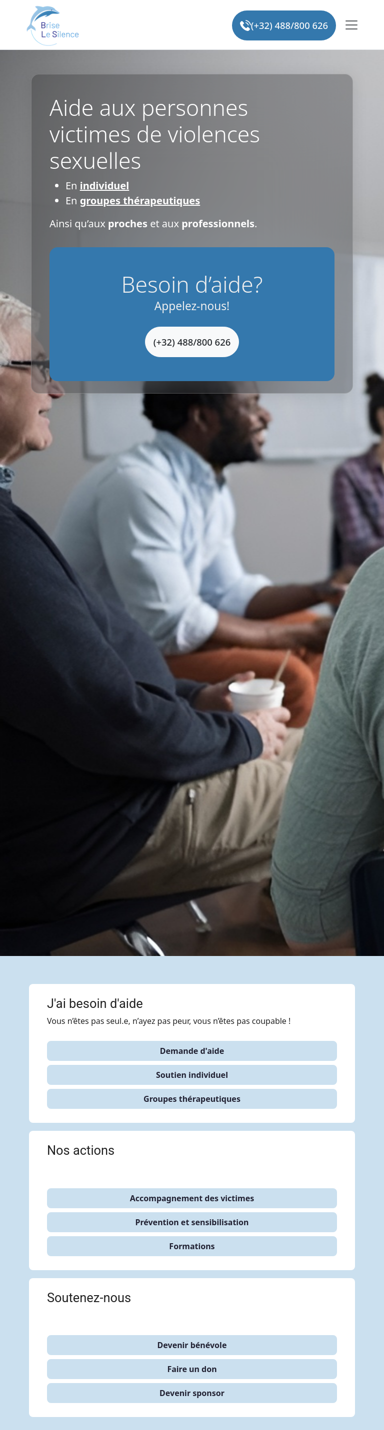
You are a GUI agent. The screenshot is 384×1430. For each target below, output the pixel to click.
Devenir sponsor (192, 1393)
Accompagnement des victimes (192, 1198)
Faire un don (191, 1369)
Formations (191, 1246)
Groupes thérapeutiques (192, 1098)
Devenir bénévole (192, 1345)
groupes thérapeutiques (140, 200)
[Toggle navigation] (351, 24)
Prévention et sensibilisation (191, 1222)
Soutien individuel (192, 1074)
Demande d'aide (192, 1050)
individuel (105, 185)
